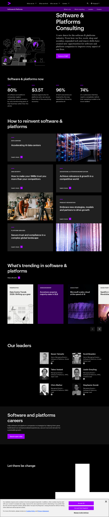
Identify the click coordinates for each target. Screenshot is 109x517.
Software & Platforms (15, 9)
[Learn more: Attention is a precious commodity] (79, 178)
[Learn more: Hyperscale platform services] (30, 237)
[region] (54, 508)
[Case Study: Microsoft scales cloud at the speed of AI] (81, 304)
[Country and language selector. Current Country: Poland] (95, 3)
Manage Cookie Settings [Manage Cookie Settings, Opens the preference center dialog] (81, 512)
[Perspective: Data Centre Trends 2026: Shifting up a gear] (20, 304)
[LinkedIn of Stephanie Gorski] (84, 394)
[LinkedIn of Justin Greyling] (84, 379)
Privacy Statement (43, 511)
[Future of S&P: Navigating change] (63, 56)
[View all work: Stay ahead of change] (13, 277)
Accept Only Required (81, 508)
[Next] (99, 329)
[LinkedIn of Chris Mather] (51, 394)
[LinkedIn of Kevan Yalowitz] (51, 363)
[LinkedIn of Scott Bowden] (84, 363)
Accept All (81, 503)
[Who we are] (55, 3)
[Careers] (66, 3)
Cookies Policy (30, 511)
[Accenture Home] (9, 3)
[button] (16, 436)
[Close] (106, 501)
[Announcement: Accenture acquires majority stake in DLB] (51, 304)
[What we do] (32, 3)
